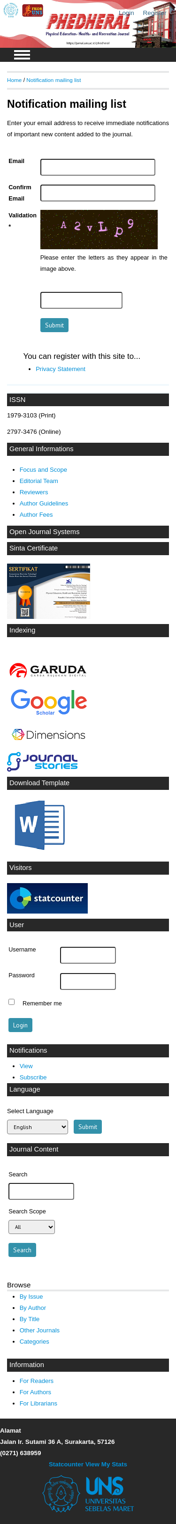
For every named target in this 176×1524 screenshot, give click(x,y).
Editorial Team (39, 480)
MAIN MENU (22, 54)
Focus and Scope (43, 469)
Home (14, 80)
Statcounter (66, 1464)
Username (22, 949)
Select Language (30, 1111)
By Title (30, 1319)
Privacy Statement (60, 368)
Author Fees (36, 514)
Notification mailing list (53, 80)
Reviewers (34, 492)
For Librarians (38, 1403)
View (26, 1066)
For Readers (37, 1380)
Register (155, 12)
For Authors (35, 1392)
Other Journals (40, 1330)
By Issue (31, 1296)
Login (126, 12)
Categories (34, 1341)
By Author (33, 1307)
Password (21, 975)
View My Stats (106, 1464)
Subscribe (33, 1077)
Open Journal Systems (44, 531)
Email (16, 161)
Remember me (42, 1003)
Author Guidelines (44, 503)
